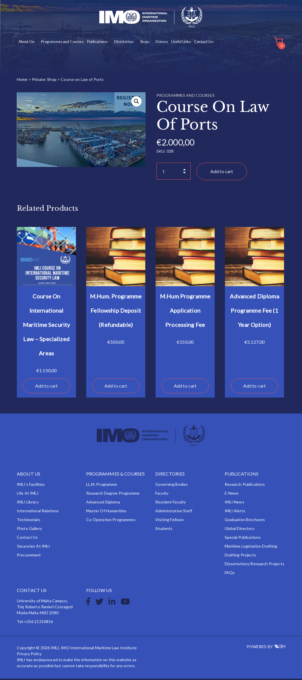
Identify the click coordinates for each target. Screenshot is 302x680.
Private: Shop (44, 81)
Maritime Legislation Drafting (251, 547)
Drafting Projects (240, 556)
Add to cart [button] (46, 387)
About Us (26, 43)
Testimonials (28, 521)
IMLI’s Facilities (31, 485)
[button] (136, 103)
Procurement (29, 556)
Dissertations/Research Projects (254, 565)
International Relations (38, 512)
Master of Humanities (106, 512)
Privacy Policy (29, 655)
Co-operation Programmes (111, 521)
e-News (232, 494)
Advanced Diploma (103, 503)
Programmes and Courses (60, 43)
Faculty (161, 494)
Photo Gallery (29, 529)
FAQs (230, 574)
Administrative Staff (173, 512)
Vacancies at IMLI (33, 547)
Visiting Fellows (169, 521)
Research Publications (245, 485)
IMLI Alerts (235, 512)
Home (22, 81)
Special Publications (243, 538)
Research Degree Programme (113, 494)
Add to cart (221, 173)
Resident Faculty (170, 503)
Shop (139, 43)
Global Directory (239, 529)
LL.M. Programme (101, 485)
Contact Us (197, 43)
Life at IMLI (28, 494)
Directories (120, 43)
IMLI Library (28, 503)
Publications (94, 43)
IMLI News (234, 503)
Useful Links (175, 43)
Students (163, 529)
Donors (156, 43)
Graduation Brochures (245, 521)
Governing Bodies (171, 485)
